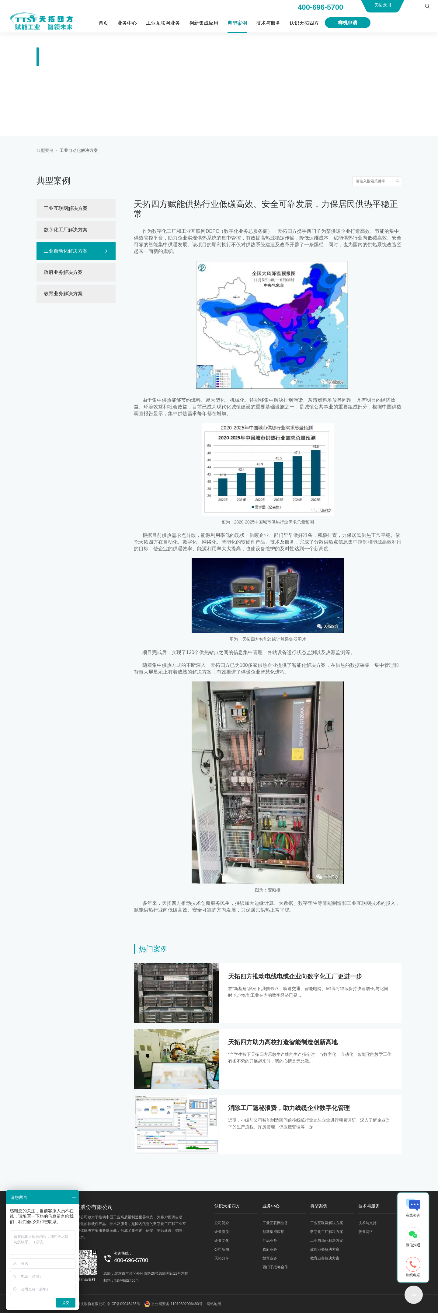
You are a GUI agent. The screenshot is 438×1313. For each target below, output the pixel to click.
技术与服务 (268, 23)
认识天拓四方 (304, 23)
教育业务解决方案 (63, 293)
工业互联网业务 (163, 23)
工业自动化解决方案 (79, 150)
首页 (103, 23)
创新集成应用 (203, 23)
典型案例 (237, 23)
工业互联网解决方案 (66, 208)
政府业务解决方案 (63, 272)
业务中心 (127, 23)
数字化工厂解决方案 (66, 229)
